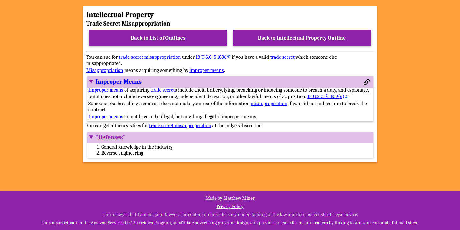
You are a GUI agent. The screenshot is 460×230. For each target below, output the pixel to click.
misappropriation (269, 103)
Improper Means (119, 81)
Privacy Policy (229, 206)
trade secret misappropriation (150, 57)
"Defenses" (111, 137)
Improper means (105, 90)
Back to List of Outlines (158, 38)
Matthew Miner (239, 198)
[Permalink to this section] (367, 82)
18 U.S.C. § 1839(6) (325, 96)
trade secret (282, 57)
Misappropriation (104, 70)
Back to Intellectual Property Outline (302, 38)
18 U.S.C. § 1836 (211, 57)
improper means (206, 70)
